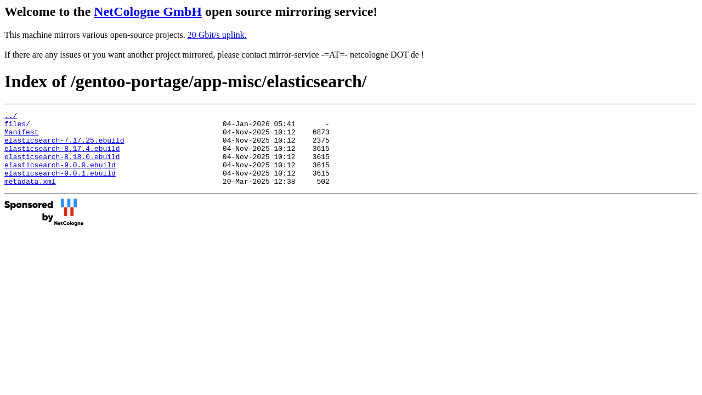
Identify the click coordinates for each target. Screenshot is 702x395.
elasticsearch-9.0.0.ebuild (60, 176)
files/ (17, 127)
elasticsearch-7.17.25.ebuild (64, 146)
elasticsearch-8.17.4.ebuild (62, 156)
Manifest (21, 137)
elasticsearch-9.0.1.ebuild (60, 186)
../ (10, 117)
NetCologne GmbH (148, 11)
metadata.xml (30, 196)
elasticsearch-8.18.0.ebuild (62, 166)
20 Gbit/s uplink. (217, 35)
